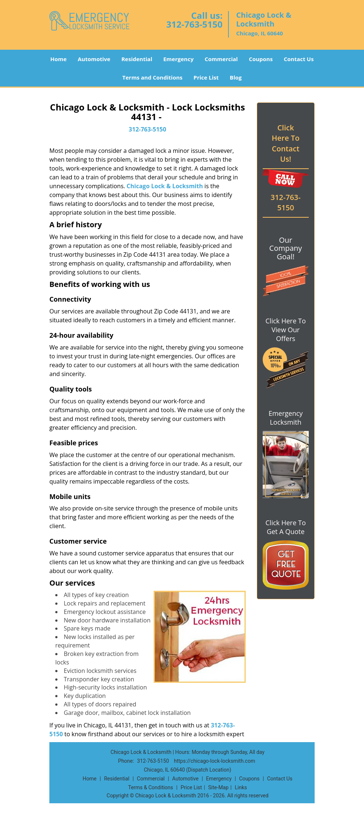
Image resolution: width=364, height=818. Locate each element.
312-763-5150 (194, 24)
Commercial (221, 59)
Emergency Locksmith (286, 417)
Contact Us (299, 59)
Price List (205, 77)
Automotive (94, 59)
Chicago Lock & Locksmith (165, 186)
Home (58, 59)
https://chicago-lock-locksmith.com (214, 761)
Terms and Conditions (152, 77)
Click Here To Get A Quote (286, 527)
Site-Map (218, 787)
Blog (236, 77)
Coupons (261, 59)
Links (241, 787)
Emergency (178, 59)
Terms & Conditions (150, 787)
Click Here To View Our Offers (286, 329)
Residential (136, 59)
